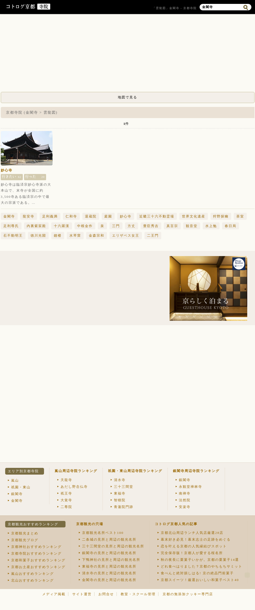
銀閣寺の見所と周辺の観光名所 (109, 553)
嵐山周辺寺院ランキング (76, 471)
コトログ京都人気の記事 (176, 524)
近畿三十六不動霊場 (156, 216)
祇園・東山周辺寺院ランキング (135, 471)
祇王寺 (66, 493)
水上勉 (211, 226)
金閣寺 (9, 216)
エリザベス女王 (125, 235)
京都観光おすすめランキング (33, 524)
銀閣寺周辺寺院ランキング (196, 471)
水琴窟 (75, 235)
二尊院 (66, 507)
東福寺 (120, 493)
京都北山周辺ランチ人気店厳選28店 (192, 533)
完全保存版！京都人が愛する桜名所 (192, 553)
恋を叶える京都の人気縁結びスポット (194, 546)
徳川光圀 (38, 235)
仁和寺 (71, 216)
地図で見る (127, 97)
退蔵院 (91, 216)
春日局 (230, 226)
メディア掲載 (53, 594)
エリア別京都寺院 (23, 471)
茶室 (240, 216)
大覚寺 (66, 500)
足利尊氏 (11, 226)
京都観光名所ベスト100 (103, 533)
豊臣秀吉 (151, 226)
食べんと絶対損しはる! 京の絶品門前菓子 (197, 573)
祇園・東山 (21, 487)
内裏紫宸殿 (36, 226)
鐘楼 (58, 235)
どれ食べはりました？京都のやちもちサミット (201, 566)
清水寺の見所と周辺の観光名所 (109, 573)
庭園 (108, 216)
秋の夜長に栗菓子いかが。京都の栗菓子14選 (200, 560)
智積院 (120, 500)
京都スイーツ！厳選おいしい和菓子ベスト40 (200, 580)
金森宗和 (96, 235)
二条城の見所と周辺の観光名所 (109, 539)
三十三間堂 (123, 487)
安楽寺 (185, 507)
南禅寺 (185, 493)
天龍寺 (66, 480)
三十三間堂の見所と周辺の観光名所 (113, 546)
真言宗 (172, 226)
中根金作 (85, 226)
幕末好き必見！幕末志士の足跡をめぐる (196, 539)
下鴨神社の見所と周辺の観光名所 (111, 560)
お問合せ (106, 594)
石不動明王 (13, 235)
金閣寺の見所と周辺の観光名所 (109, 580)
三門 (116, 226)
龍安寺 (28, 216)
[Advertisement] (127, 54)
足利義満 (50, 216)
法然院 (185, 500)
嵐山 (15, 480)
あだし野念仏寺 (74, 487)
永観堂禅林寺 (190, 487)
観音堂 (192, 226)
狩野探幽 (221, 216)
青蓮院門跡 (123, 507)
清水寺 (120, 480)
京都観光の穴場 (89, 524)
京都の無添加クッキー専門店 (188, 594)
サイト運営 (82, 594)
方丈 (131, 226)
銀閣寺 (17, 494)
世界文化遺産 (193, 216)
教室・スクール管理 (138, 594)
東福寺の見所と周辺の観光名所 (109, 566)
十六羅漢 (61, 226)
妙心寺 (6, 170)
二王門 (153, 235)
